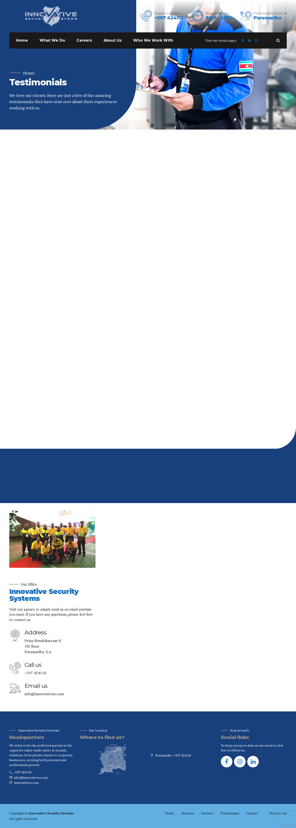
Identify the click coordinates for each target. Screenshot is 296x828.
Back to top (278, 813)
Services (207, 813)
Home (22, 40)
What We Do (52, 40)
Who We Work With (153, 40)
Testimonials (229, 813)
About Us (113, 40)
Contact (252, 813)
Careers (84, 40)
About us (187, 813)
